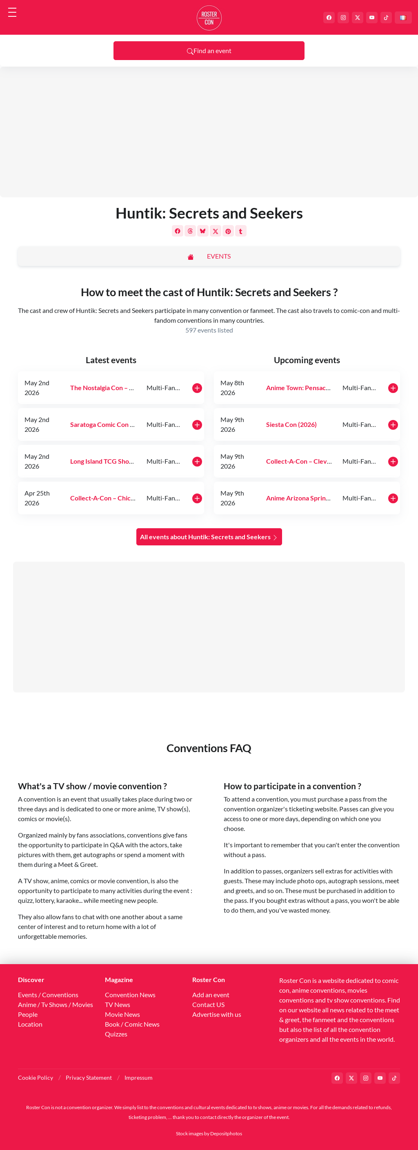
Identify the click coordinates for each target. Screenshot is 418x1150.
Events (219, 256)
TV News (117, 1004)
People (28, 1014)
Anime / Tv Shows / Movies (55, 1004)
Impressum (139, 1077)
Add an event (210, 994)
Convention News (130, 994)
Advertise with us (216, 1014)
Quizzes (116, 1034)
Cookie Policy (35, 1077)
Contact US (208, 1004)
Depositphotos (226, 1133)
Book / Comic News (132, 1024)
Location (30, 1024)
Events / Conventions (48, 994)
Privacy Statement (89, 1077)
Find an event (209, 51)
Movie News (122, 1014)
